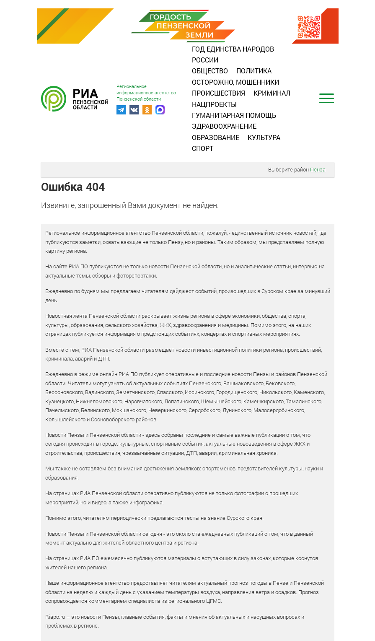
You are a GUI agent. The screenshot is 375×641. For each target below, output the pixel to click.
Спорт (202, 148)
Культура (264, 137)
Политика (254, 70)
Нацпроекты (214, 104)
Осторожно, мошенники (235, 82)
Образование (215, 137)
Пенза (318, 169)
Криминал (271, 92)
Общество (210, 70)
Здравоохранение (224, 126)
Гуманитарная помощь (234, 115)
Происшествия (218, 92)
